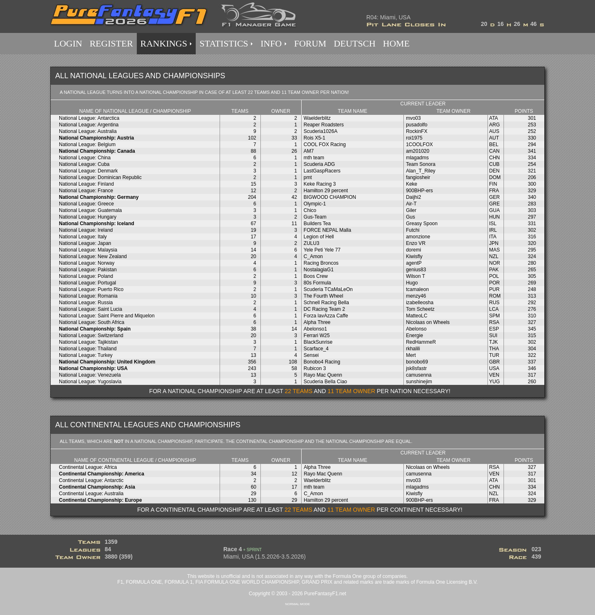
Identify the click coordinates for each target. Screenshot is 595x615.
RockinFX (416, 131)
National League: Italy (83, 237)
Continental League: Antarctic (91, 480)
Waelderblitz (317, 118)
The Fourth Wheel (323, 296)
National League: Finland (86, 184)
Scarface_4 (316, 349)
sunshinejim (419, 381)
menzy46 (416, 296)
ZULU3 (311, 243)
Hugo (412, 283)
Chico (310, 210)
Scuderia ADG (319, 164)
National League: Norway (87, 263)
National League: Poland (86, 276)
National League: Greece (86, 204)
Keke (411, 184)
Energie (414, 335)
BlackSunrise (318, 342)
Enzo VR (415, 243)
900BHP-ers (419, 190)
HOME (396, 43)
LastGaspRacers (322, 171)
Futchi (412, 230)
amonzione (418, 237)
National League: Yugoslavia (90, 381)
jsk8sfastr (416, 368)
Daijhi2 (413, 197)
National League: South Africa (91, 322)
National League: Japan (85, 243)
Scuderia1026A (320, 131)
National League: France (86, 190)
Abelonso (416, 329)
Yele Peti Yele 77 (322, 250)
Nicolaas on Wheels (428, 322)
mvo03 (413, 118)
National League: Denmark (88, 171)
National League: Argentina (89, 125)
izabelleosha (419, 302)
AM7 (309, 151)
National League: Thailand (88, 349)
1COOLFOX (419, 144)
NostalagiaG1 (319, 270)
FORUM (310, 43)
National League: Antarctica (89, 118)
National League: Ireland (86, 230)
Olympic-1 (315, 204)
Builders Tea (317, 223)
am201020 (417, 151)
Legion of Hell (319, 237)
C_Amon (313, 256)
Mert (411, 355)
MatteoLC (416, 316)
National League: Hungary (87, 217)
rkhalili (413, 349)
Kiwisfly (414, 256)
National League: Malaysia (88, 250)
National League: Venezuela (90, 375)
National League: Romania (88, 296)
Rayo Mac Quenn (323, 375)
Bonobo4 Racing (322, 362)
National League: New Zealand (93, 256)
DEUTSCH (354, 43)
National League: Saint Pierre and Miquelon (107, 316)
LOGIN (68, 43)
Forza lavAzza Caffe (326, 316)
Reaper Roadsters (324, 125)
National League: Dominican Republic (100, 177)
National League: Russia (86, 302)
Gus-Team (315, 217)
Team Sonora (420, 164)
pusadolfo (416, 125)
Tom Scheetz (420, 309)
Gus (410, 217)
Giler (411, 210)
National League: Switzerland (91, 335)
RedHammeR (421, 342)
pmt (308, 177)
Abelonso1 (315, 329)
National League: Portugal (87, 283)
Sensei (311, 355)
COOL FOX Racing (325, 144)
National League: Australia (88, 131)
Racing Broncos (321, 263)
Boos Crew (316, 276)
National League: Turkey (85, 355)
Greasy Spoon (422, 223)
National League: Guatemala (90, 210)
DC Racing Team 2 (324, 309)
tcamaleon (417, 289)
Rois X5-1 (315, 138)
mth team (314, 158)
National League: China (84, 158)
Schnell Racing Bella (326, 302)
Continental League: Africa (88, 467)
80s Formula (317, 283)
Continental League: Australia (91, 493)
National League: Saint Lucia (90, 309)
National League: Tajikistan (88, 342)
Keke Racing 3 (320, 184)
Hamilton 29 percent (326, 190)
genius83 (416, 270)
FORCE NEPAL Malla (327, 230)
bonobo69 (417, 362)
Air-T (411, 204)
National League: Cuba (84, 164)
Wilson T (415, 276)
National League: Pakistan (88, 270)
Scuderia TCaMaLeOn (328, 289)
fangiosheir (418, 177)
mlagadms (417, 158)
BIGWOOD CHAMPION (330, 197)
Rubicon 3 (315, 368)
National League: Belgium (87, 144)
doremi (413, 250)
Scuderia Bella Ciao (325, 381)
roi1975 (414, 138)
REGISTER (111, 43)
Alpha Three (317, 322)
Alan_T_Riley (420, 171)
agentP (414, 263)
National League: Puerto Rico (91, 289)
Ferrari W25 (317, 335)
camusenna (418, 375)
